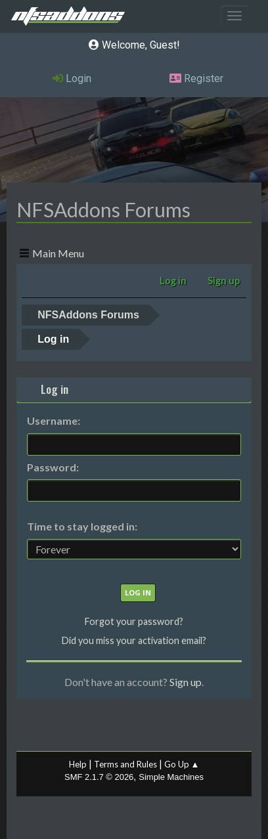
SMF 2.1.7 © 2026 (98, 777)
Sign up (185, 682)
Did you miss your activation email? (134, 640)
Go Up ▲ (182, 764)
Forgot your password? (134, 621)
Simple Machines (171, 777)
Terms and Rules (125, 764)
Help (78, 764)
